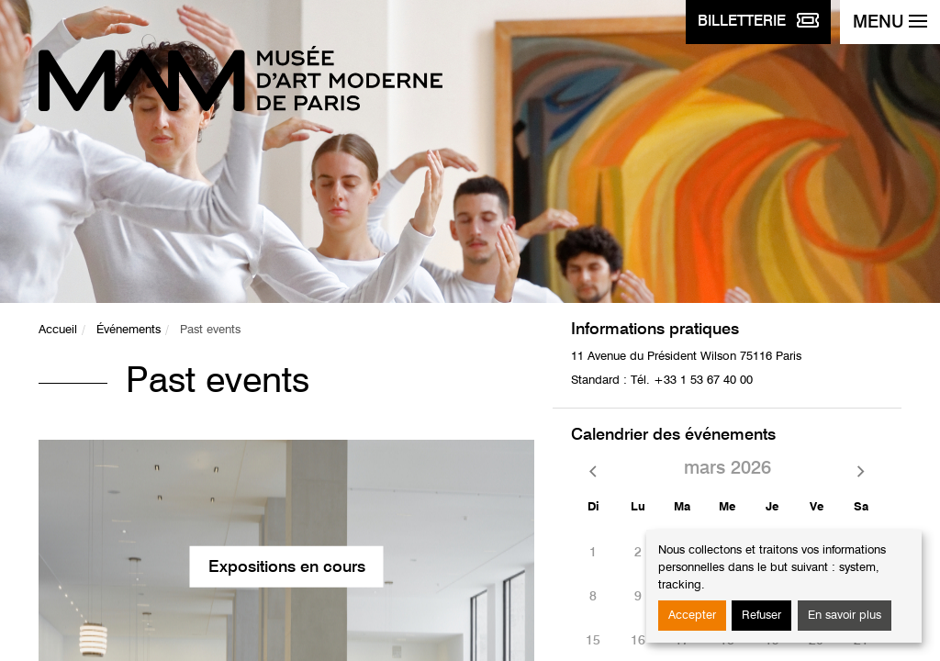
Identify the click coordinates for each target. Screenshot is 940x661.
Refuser (761, 616)
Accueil (58, 330)
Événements (128, 330)
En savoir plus (844, 616)
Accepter (692, 616)
